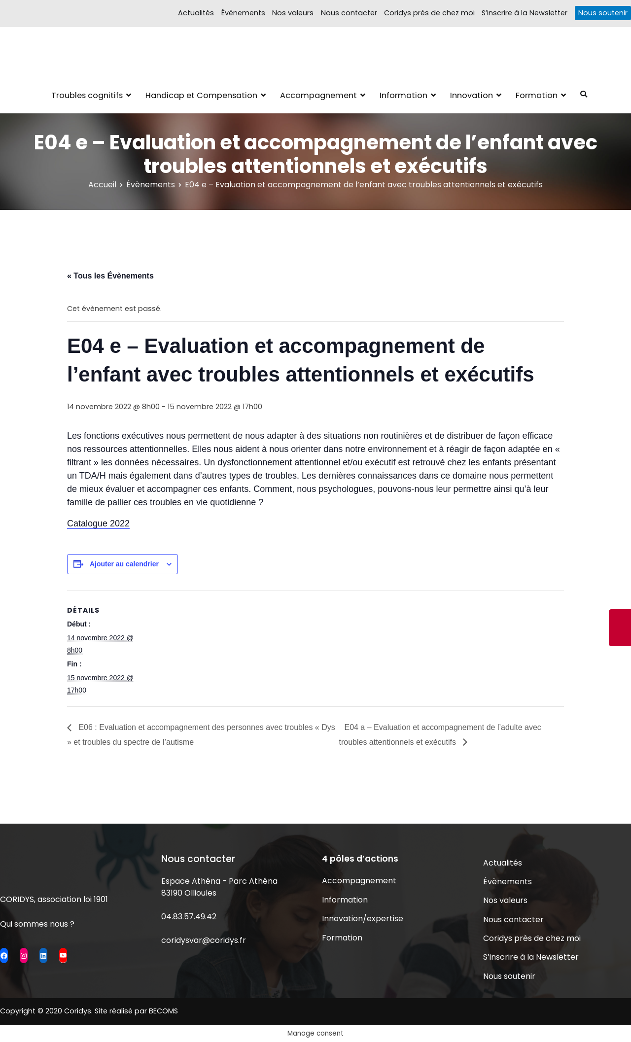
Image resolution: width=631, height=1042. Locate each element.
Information (403, 95)
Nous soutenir (603, 13)
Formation (537, 95)
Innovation (471, 95)
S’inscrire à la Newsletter (524, 13)
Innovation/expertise (362, 918)
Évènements (243, 13)
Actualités (196, 13)
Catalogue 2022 (98, 523)
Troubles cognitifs (87, 95)
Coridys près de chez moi (429, 13)
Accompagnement (318, 95)
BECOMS (163, 1011)
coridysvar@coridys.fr (203, 940)
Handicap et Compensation (201, 95)
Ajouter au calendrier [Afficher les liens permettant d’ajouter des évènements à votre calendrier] (124, 564)
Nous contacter (349, 13)
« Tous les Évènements (110, 276)
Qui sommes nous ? (37, 924)
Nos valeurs (293, 13)
